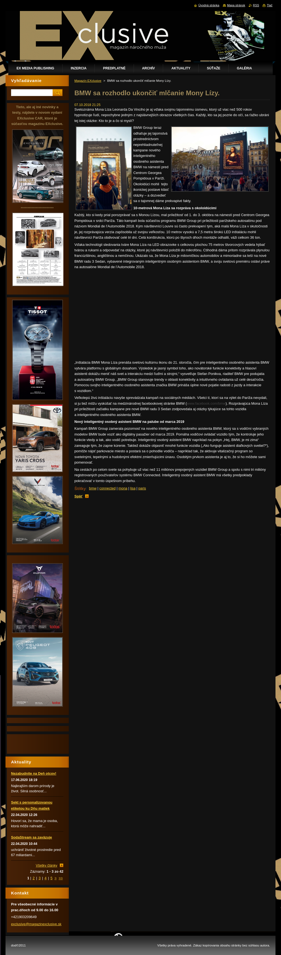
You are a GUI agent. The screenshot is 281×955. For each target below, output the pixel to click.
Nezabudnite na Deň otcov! (33, 773)
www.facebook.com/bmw (206, 403)
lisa (133, 488)
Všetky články (46, 865)
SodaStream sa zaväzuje (31, 837)
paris (142, 488)
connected (107, 488)
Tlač (269, 5)
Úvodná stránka (208, 5)
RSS (256, 5)
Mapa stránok (236, 5)
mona (122, 488)
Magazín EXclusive (87, 80)
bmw (92, 488)
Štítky (80, 488)
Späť (78, 496)
